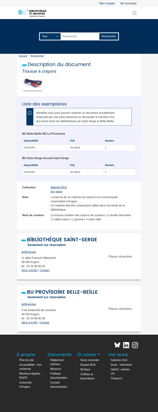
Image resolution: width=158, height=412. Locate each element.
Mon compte (107, 3)
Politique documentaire (58, 375)
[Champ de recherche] (50, 36)
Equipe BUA (88, 364)
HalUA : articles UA (120, 371)
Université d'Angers (25, 384)
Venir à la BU (29, 270)
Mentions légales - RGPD (30, 375)
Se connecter (128, 3)
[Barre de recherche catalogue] (80, 36)
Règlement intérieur (57, 362)
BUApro (85, 369)
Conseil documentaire (58, 384)
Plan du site (26, 360)
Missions (55, 368)
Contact (44, 270)
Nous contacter (90, 360)
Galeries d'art (119, 360)
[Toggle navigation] (134, 13)
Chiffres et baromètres (88, 376)
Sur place (57, 191)
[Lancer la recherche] (108, 36)
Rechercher (37, 55)
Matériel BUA (59, 187)
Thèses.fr (116, 378)
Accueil (23, 55)
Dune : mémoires (121, 364)
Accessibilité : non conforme (30, 366)
